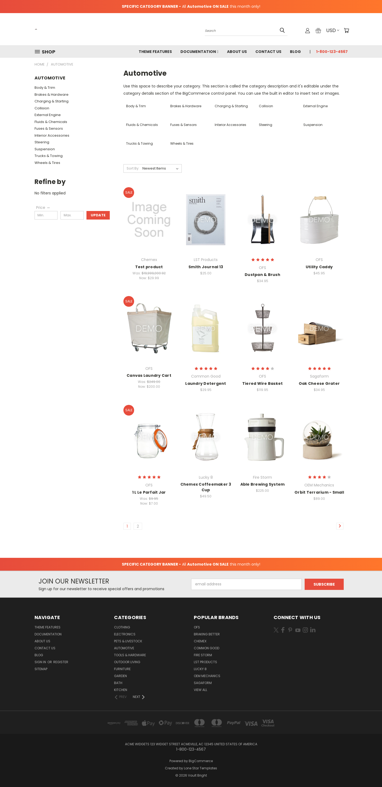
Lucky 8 (200, 669)
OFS (197, 627)
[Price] (43, 207)
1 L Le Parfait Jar (149, 492)
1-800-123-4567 (332, 51)
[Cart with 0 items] (346, 30)
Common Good (206, 648)
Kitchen (120, 690)
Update (98, 215)
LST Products (205, 662)
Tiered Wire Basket (262, 383)
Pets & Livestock (128, 641)
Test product (149, 267)
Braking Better (207, 634)
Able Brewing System (262, 484)
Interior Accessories (52, 135)
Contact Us (268, 51)
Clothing (122, 627)
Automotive (124, 648)
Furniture (122, 669)
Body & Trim (45, 87)
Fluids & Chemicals (51, 121)
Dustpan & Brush (262, 274)
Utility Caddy (319, 267)
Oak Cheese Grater (319, 383)
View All (200, 690)
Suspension (45, 149)
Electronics (124, 634)
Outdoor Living (127, 662)
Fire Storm (203, 655)
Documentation (199, 51)
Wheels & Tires (47, 162)
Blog (295, 51)
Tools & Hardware (130, 655)
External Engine (48, 114)
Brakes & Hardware (52, 94)
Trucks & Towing (49, 155)
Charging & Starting (52, 101)
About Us (237, 51)
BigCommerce (201, 761)
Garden (120, 676)
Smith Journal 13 (205, 267)
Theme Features (155, 51)
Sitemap (41, 669)
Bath (118, 683)
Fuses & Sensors (49, 128)
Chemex (200, 641)
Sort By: (133, 168)
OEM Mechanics (207, 676)
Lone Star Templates (200, 768)
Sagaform (203, 683)
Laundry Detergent (205, 383)
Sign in (41, 662)
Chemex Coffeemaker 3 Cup (205, 487)
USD (332, 30)
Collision (42, 108)
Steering (42, 142)
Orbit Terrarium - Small (319, 492)
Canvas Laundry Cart (149, 375)
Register (60, 662)
